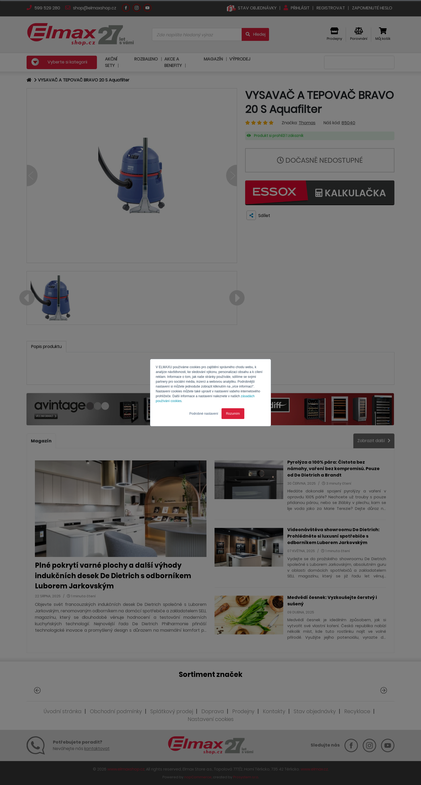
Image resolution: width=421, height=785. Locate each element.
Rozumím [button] (233, 413)
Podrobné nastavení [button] (203, 413)
